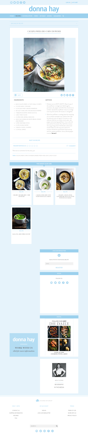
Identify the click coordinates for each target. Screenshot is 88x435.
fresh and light (44, 155)
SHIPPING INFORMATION (16, 413)
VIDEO (36, 16)
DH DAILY (43, 16)
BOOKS (49, 16)
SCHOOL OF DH (27, 16)
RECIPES (18, 16)
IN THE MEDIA (59, 387)
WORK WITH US (72, 413)
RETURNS (15, 415)
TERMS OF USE (72, 410)
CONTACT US (16, 410)
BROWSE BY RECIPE (17, 23)
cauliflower (20, 155)
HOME (12, 16)
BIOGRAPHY (59, 385)
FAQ (16, 418)
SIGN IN (44, 410)
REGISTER (59, 267)
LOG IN (68, 2)
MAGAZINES (57, 16)
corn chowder (29, 155)
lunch (51, 155)
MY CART (75, 2)
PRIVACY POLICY (72, 415)
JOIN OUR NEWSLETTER (44, 413)
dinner (36, 155)
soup (54, 155)
